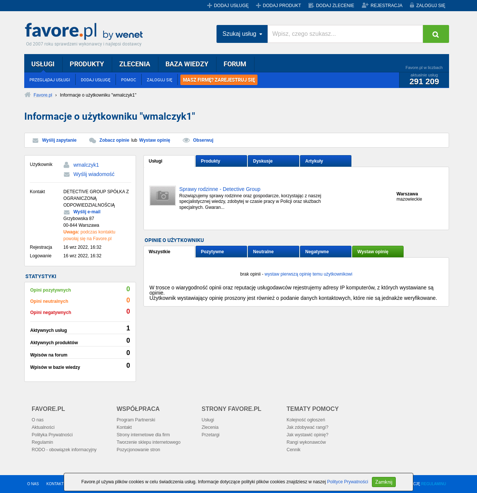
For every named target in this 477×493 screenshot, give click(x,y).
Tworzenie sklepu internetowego (148, 442)
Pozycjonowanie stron (138, 449)
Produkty (210, 161)
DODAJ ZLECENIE (335, 5)
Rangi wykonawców (306, 442)
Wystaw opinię (154, 140)
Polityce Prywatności (347, 481)
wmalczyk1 (86, 165)
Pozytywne (212, 251)
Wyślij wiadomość (93, 174)
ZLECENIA (134, 63)
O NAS (33, 484)
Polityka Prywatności (52, 434)
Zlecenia (210, 427)
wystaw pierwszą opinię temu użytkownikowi (308, 274)
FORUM (235, 63)
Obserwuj (203, 140)
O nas (38, 420)
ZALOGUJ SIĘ (430, 5)
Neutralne (263, 251)
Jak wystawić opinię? (307, 434)
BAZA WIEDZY (186, 63)
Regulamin (42, 442)
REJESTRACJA (386, 5)
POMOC (128, 79)
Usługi (155, 161)
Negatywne (317, 251)
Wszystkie (159, 251)
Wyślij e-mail (86, 211)
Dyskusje (263, 161)
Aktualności (43, 427)
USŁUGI (42, 63)
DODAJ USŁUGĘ (231, 5)
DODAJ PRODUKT (282, 5)
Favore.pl (85, 31)
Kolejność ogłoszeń (306, 420)
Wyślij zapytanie (59, 140)
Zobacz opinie (114, 140)
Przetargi (210, 434)
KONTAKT (55, 484)
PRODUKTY (87, 63)
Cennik (293, 449)
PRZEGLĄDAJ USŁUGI (49, 79)
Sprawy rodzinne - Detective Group (219, 189)
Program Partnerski (136, 420)
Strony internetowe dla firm (143, 434)
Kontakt (124, 427)
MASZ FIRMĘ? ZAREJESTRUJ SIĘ (219, 79)
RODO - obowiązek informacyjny (64, 449)
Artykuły (314, 161)
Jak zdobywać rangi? (307, 427)
